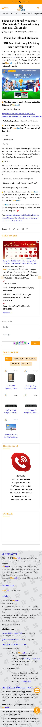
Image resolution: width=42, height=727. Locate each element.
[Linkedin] (18, 229)
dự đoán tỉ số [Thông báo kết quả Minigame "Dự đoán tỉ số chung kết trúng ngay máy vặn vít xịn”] (17, 221)
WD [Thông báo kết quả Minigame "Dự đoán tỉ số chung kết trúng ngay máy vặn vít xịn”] (20, 633)
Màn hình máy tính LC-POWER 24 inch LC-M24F (11, 436)
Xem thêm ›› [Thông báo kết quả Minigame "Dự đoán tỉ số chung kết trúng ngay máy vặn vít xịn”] (7, 313)
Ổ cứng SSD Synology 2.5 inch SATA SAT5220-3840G (11, 387)
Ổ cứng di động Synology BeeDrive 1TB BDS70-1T (31, 387)
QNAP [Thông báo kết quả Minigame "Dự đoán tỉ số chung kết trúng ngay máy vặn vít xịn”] (4, 640)
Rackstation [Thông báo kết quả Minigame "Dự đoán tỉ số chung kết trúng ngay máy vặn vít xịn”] (15, 364)
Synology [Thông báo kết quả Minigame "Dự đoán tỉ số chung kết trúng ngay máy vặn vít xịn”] (5, 633)
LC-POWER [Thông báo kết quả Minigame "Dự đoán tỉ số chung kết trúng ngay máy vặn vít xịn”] (26, 364)
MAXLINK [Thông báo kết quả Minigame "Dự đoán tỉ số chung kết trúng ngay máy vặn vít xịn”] (15, 14)
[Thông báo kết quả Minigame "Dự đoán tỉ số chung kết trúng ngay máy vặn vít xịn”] (21, 8)
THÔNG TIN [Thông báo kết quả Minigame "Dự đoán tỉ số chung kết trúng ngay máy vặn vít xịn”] (25, 14)
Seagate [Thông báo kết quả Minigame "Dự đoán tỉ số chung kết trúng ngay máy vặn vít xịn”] (16, 633)
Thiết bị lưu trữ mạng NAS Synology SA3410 (31, 411)
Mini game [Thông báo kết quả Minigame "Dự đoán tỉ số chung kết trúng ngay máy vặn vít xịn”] (16, 215)
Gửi (35, 343)
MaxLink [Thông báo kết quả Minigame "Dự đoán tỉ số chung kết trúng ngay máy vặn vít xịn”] (9, 215)
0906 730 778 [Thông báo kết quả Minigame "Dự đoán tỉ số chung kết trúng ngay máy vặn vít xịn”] (24, 2)
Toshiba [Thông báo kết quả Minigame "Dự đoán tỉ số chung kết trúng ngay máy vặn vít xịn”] (10, 633)
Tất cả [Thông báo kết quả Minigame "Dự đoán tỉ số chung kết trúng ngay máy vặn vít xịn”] (8, 359)
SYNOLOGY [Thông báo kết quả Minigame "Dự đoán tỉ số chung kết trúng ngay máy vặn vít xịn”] (18, 359)
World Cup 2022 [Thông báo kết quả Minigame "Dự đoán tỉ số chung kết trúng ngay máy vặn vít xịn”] (26, 215)
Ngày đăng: (6, 32)
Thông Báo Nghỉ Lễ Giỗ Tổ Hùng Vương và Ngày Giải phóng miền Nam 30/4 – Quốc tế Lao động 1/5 (20, 262)
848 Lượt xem (30, 32)
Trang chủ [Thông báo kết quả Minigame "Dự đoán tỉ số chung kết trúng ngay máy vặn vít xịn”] (5, 14)
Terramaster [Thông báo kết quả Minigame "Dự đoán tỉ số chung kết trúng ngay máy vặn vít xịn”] (10, 640)
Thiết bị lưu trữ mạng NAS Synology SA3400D (11, 411)
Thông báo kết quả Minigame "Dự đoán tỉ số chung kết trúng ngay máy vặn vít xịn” (20, 218)
